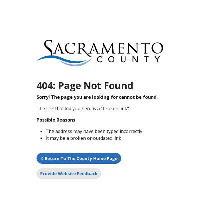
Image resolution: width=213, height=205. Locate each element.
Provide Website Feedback (69, 173)
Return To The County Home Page (81, 158)
